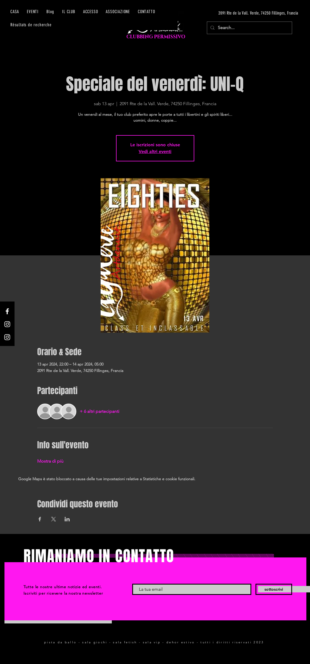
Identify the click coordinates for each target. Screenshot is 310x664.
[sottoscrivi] (273, 589)
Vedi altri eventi (155, 151)
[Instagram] (7, 324)
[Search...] (249, 28)
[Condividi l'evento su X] (53, 519)
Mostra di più (50, 461)
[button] (90, 11)
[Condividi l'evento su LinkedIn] (67, 519)
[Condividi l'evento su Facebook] (39, 519)
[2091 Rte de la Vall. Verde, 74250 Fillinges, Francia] (245, 13)
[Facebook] (7, 311)
